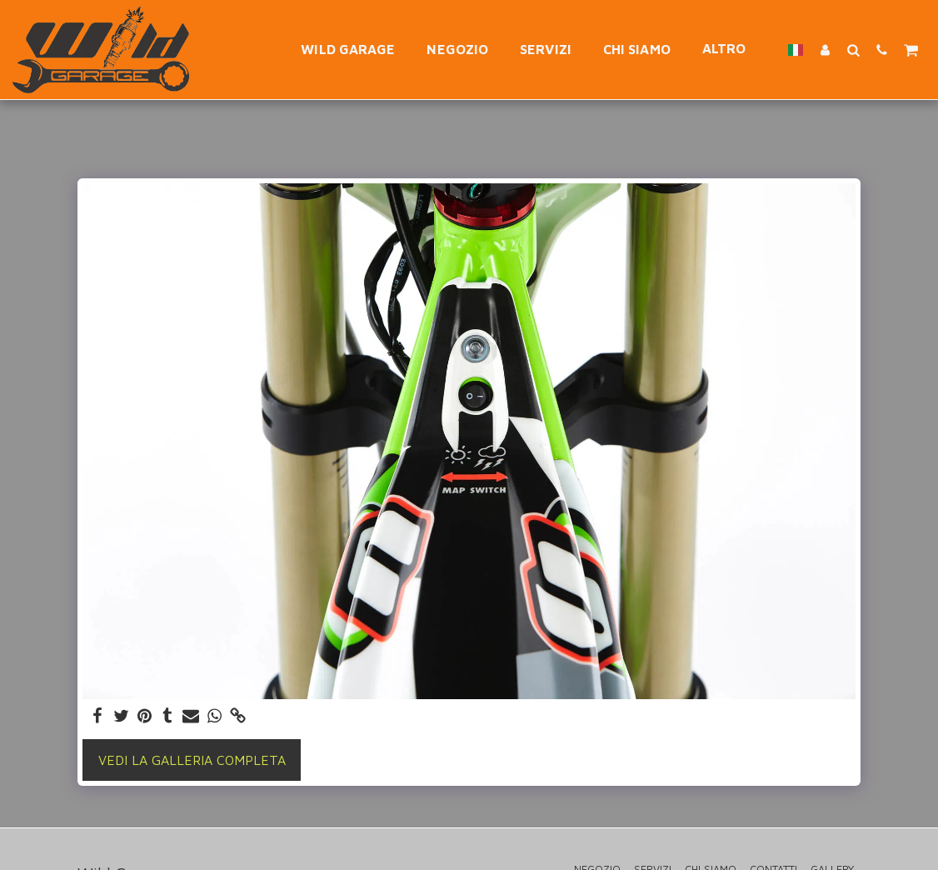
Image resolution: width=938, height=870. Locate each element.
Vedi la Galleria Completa (192, 760)
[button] (853, 49)
